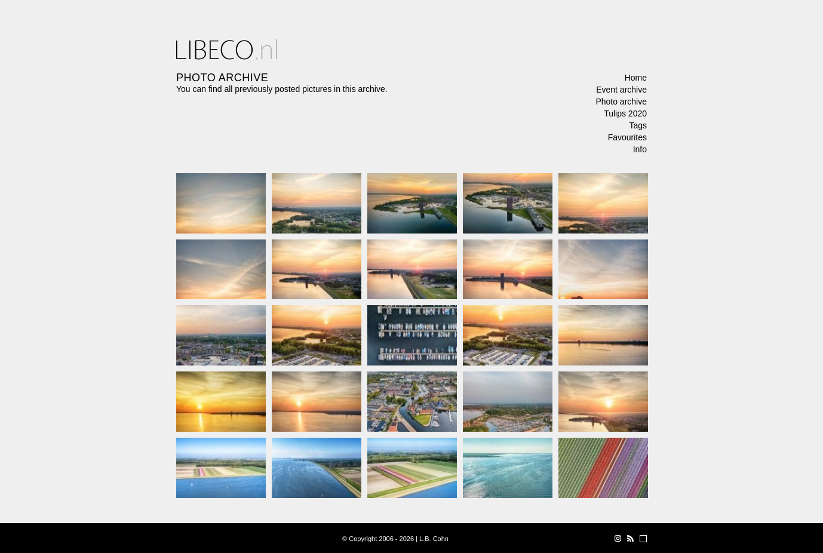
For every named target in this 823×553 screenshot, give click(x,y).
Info (640, 149)
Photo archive (621, 101)
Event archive (621, 89)
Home (636, 77)
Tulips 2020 (625, 113)
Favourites (627, 137)
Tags (638, 125)
